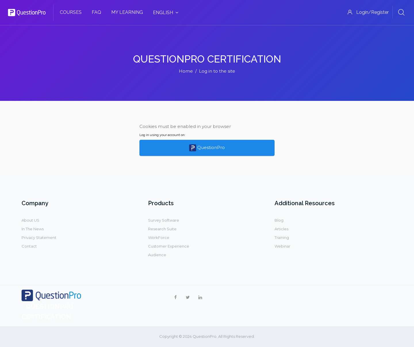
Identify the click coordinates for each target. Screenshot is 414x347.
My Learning (127, 12)
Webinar (282, 246)
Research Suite (162, 229)
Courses (71, 12)
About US (30, 220)
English (165, 12)
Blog (279, 220)
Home (186, 71)
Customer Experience (168, 246)
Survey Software (163, 220)
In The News (33, 229)
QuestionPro (207, 147)
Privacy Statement (39, 237)
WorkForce (158, 237)
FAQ (96, 12)
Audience (157, 254)
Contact (29, 246)
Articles (281, 229)
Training (282, 237)
